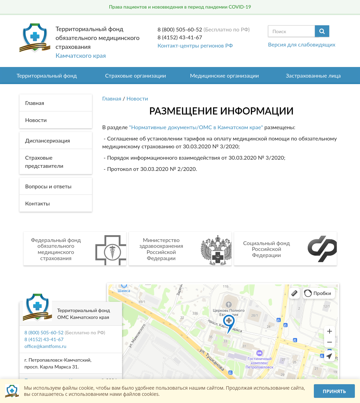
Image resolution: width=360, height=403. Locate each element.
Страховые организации (135, 75)
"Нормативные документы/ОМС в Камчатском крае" (195, 127)
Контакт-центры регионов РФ (195, 45)
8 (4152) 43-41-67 (180, 37)
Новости (137, 98)
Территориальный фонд (46, 75)
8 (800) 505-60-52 (180, 29)
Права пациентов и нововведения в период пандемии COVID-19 (180, 7)
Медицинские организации (224, 75)
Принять (334, 391)
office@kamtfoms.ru (45, 346)
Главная (111, 98)
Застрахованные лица (313, 75)
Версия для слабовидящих (301, 44)
